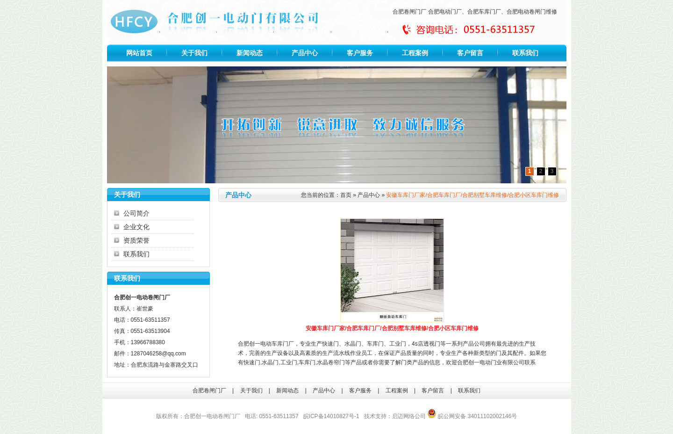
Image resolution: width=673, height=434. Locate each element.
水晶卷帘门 (331, 362)
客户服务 (360, 53)
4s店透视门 (426, 343)
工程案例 (415, 53)
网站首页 (139, 53)
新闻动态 (249, 53)
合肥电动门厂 (445, 11)
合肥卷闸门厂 (409, 11)
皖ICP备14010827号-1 (331, 416)
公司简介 (136, 213)
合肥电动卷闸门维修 (532, 11)
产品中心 (305, 53)
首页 (345, 195)
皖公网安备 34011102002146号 (472, 416)
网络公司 (414, 416)
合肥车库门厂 (484, 11)
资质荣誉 (136, 240)
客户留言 (470, 53)
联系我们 (525, 53)
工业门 (397, 343)
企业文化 (136, 227)
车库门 (375, 343)
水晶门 (352, 343)
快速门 (330, 343)
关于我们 (194, 53)
